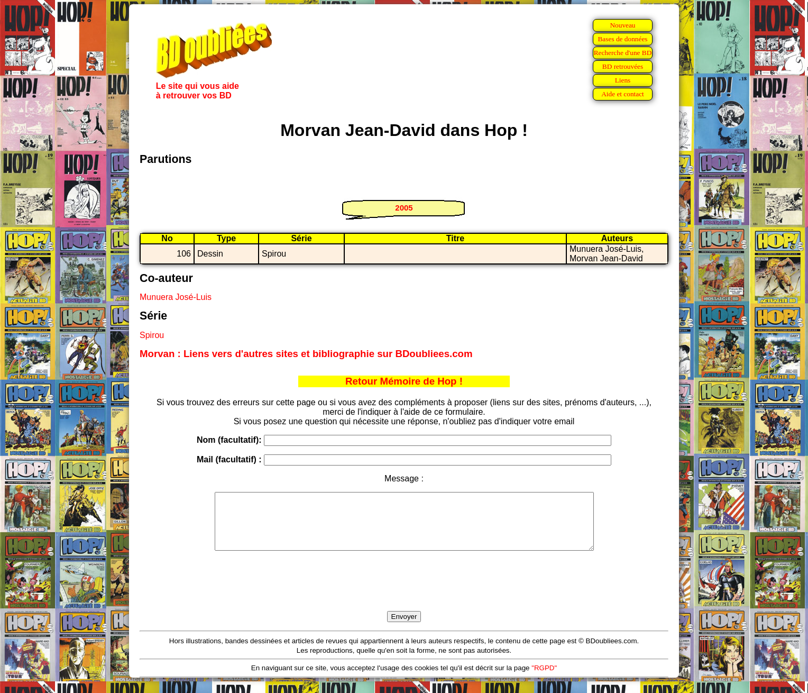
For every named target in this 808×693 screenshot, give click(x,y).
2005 (403, 207)
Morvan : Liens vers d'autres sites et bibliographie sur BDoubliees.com (306, 353)
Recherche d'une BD (623, 53)
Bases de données (622, 39)
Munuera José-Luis (176, 297)
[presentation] (404, 593)
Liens (623, 80)
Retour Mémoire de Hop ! (404, 381)
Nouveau (622, 25)
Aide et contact (622, 94)
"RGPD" (544, 679)
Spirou (152, 335)
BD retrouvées (622, 66)
